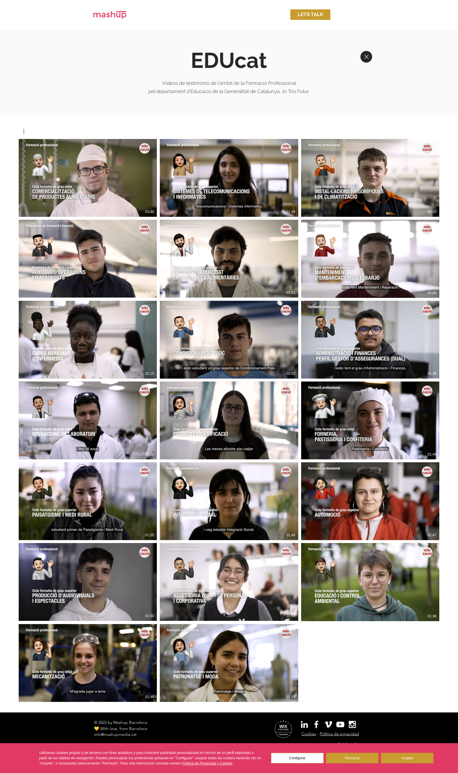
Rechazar (352, 758)
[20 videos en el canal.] (229, 420)
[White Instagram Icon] (352, 724)
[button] (310, 14)
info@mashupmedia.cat (115, 734)
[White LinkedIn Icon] (304, 724)
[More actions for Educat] (26, 131)
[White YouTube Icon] (340, 724)
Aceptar (407, 758)
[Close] (366, 57)
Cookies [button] (308, 733)
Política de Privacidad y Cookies (207, 763)
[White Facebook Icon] (316, 724)
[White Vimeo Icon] (328, 724)
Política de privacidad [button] (339, 733)
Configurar (297, 758)
